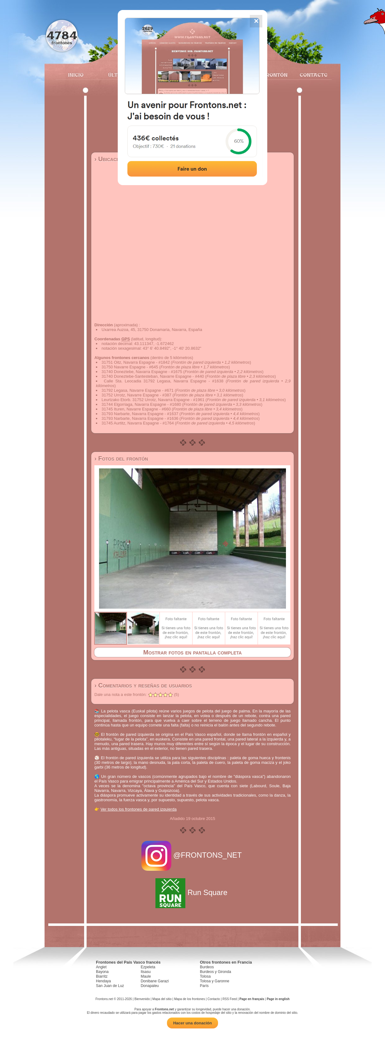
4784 (61, 35)
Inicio (75, 75)
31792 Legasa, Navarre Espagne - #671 (137, 390)
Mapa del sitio (162, 999)
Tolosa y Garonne (214, 981)
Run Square (192, 892)
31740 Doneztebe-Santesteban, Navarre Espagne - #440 (153, 376)
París (204, 986)
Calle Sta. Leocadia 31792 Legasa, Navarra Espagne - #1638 (163, 381)
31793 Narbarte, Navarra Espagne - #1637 (140, 413)
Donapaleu (150, 986)
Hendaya (103, 981)
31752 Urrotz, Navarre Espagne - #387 (136, 395)
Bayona (102, 972)
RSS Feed (229, 999)
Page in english (278, 999)
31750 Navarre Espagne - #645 (130, 367)
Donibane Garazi (155, 981)
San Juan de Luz (110, 986)
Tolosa (205, 976)
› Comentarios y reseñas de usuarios (143, 685)
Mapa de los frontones (189, 999)
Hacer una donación (192, 1023)
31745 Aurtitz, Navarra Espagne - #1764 (138, 423)
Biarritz (101, 976)
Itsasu (146, 972)
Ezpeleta (148, 967)
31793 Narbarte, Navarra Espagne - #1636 (140, 418)
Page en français (252, 999)
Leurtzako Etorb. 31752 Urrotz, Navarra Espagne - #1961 (153, 399)
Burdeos (207, 967)
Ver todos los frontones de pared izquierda (139, 809)
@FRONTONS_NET (192, 855)
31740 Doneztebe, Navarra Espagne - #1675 (142, 371)
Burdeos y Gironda (215, 972)
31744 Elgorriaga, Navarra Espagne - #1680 (141, 404)
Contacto (311, 75)
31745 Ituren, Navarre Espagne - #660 (136, 409)
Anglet (101, 967)
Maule (146, 976)
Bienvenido (142, 999)
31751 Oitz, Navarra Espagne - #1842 (136, 362)
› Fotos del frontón (121, 458)
